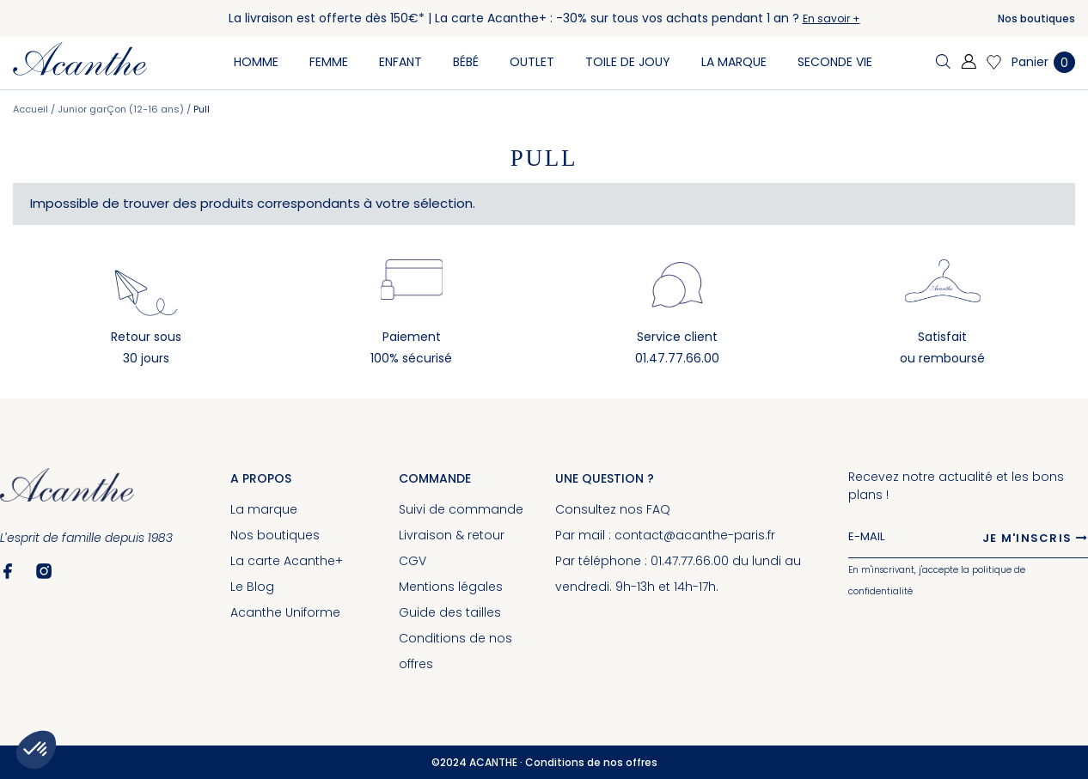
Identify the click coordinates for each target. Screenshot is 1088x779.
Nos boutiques (1036, 18)
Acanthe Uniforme (285, 612)
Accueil (32, 109)
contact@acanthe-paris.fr (694, 535)
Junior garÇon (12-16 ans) (122, 109)
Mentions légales (451, 586)
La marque (263, 509)
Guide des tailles (450, 612)
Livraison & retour (451, 535)
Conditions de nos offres (591, 762)
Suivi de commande (461, 509)
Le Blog (252, 586)
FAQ (658, 509)
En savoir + (831, 18)
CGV (412, 560)
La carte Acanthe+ (286, 560)
